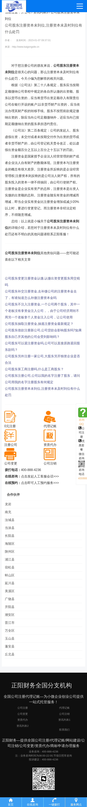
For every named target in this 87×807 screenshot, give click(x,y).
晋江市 (10, 622)
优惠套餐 (82, 445)
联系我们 (64, 729)
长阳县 (10, 535)
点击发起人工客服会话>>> (40, 476)
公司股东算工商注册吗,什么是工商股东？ (34, 369)
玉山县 (10, 638)
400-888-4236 (31, 470)
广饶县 (10, 599)
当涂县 (10, 528)
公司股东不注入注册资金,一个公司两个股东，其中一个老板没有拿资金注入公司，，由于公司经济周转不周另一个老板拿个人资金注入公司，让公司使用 (42, 311)
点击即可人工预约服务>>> (40, 483)
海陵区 (10, 543)
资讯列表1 (64, 719)
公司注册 (82, 432)
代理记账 (64, 707)
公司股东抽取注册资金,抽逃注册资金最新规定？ (39, 323)
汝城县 (10, 520)
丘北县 (10, 654)
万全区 (10, 630)
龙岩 (8, 504)
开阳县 (10, 607)
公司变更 (22, 713)
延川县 (10, 583)
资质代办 (22, 719)
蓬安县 (10, 646)
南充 (8, 512)
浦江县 (10, 559)
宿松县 (10, 567)
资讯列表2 (22, 725)
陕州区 (10, 551)
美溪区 (10, 591)
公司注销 (64, 713)
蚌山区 (10, 575)
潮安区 (10, 614)
